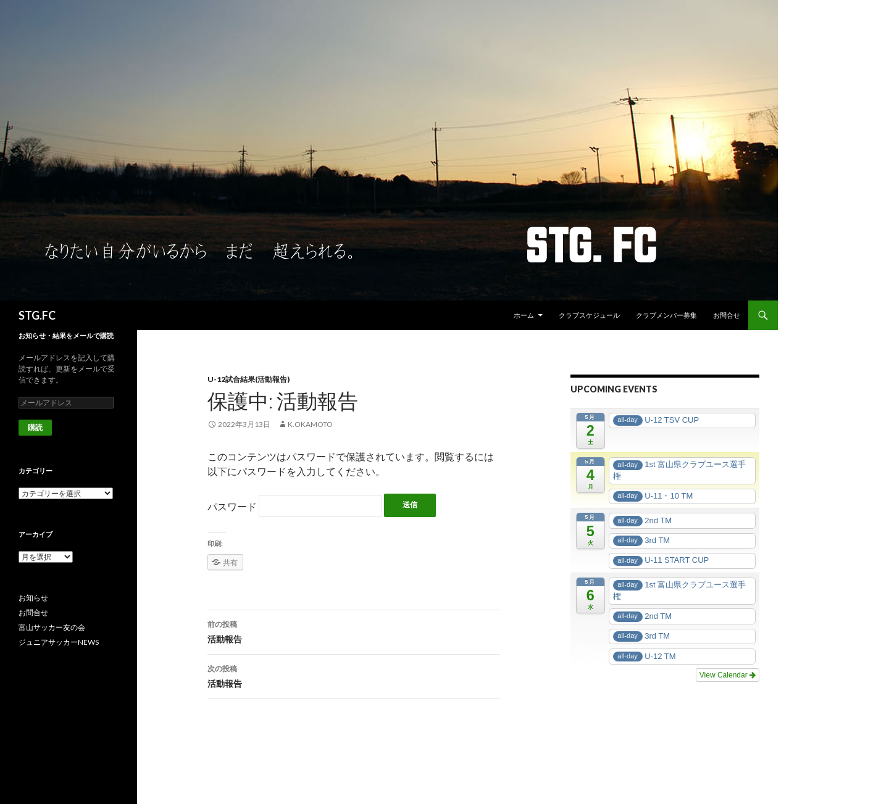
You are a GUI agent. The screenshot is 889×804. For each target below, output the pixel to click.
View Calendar (727, 675)
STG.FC (37, 315)
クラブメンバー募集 (666, 315)
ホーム (524, 315)
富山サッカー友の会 (52, 627)
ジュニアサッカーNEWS (59, 642)
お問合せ (726, 315)
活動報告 (353, 630)
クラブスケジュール (589, 315)
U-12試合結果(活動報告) (248, 379)
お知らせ (33, 597)
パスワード (294, 506)
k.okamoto (310, 424)
